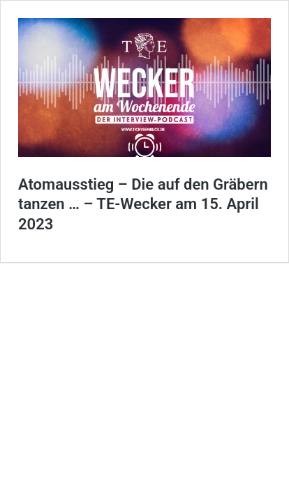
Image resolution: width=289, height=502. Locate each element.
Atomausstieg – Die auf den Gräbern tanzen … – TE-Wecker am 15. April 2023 (143, 204)
